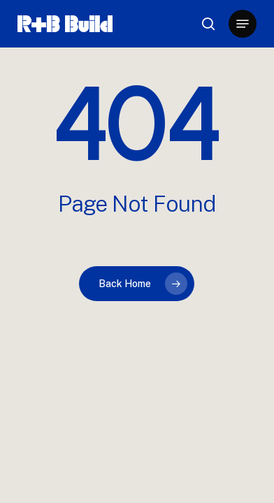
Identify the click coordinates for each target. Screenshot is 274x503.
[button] (243, 24)
